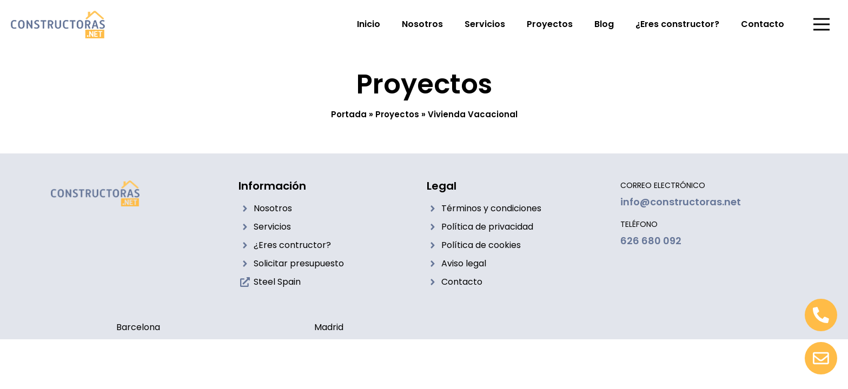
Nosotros (422, 24)
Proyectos (550, 24)
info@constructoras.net (680, 202)
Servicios (485, 24)
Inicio (368, 24)
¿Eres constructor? (677, 24)
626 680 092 (650, 240)
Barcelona (138, 327)
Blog (604, 24)
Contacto (762, 24)
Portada (349, 114)
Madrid (328, 327)
